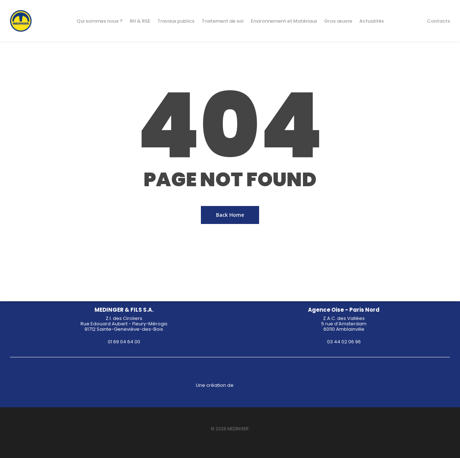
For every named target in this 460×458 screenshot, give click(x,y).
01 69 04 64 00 (124, 341)
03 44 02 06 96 (344, 341)
